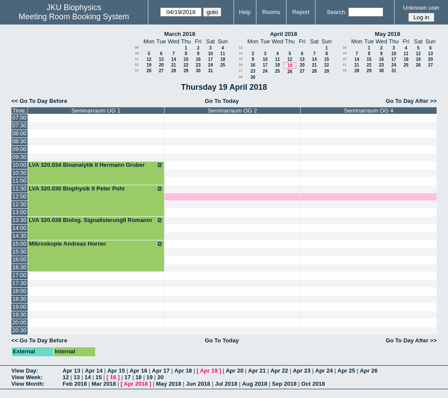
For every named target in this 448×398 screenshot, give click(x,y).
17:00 (19, 275)
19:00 (19, 306)
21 (173, 65)
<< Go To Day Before (39, 101)
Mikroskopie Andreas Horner (96, 243)
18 (222, 59)
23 (198, 65)
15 (185, 59)
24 (210, 65)
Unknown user (421, 7)
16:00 (19, 259)
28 (173, 70)
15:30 (19, 251)
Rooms (271, 12)
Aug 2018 (254, 383)
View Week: (26, 377)
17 (210, 59)
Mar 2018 (103, 383)
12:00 (19, 196)
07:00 (19, 117)
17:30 (19, 283)
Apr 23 (301, 370)
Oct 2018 (313, 383)
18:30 (19, 299)
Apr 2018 (136, 383)
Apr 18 (183, 370)
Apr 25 (346, 370)
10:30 (19, 172)
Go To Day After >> (411, 101)
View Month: (28, 383)
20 (161, 65)
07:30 (19, 125)
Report (300, 12)
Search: (336, 12)
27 (161, 70)
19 (149, 65)
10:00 (19, 165)
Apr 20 (234, 370)
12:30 (19, 204)
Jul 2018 (226, 383)
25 (222, 65)
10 (137, 53)
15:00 (19, 243)
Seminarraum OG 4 (368, 110)
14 (173, 59)
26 (149, 70)
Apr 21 (257, 370)
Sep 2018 (284, 383)
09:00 (19, 149)
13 (161, 59)
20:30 (19, 330)
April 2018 (283, 34)
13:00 (19, 212)
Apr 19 (208, 370)
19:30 (19, 314)
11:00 (19, 180)
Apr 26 (368, 370)
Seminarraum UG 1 (95, 110)
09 (137, 47)
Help (245, 12)
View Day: (24, 370)
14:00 (19, 228)
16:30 (19, 267)
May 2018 (387, 34)
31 (210, 70)
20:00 (19, 322)
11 (222, 53)
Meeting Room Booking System (74, 16)
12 (149, 59)
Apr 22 (279, 370)
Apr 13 (71, 370)
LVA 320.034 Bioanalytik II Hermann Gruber (96, 165)
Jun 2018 (198, 383)
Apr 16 (138, 370)
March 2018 (179, 34)
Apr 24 (323, 370)
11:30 (19, 188)
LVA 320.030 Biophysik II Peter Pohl (96, 188)
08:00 (19, 133)
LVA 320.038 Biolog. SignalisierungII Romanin (96, 220)
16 (198, 59)
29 (185, 70)
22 (185, 65)
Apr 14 (93, 370)
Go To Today (222, 101)
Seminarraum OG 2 (232, 110)
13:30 (19, 220)
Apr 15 (116, 370)
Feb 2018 (75, 383)
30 (198, 70)
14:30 (19, 235)
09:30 (19, 157)
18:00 (19, 291)
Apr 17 (160, 370)
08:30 (19, 141)
